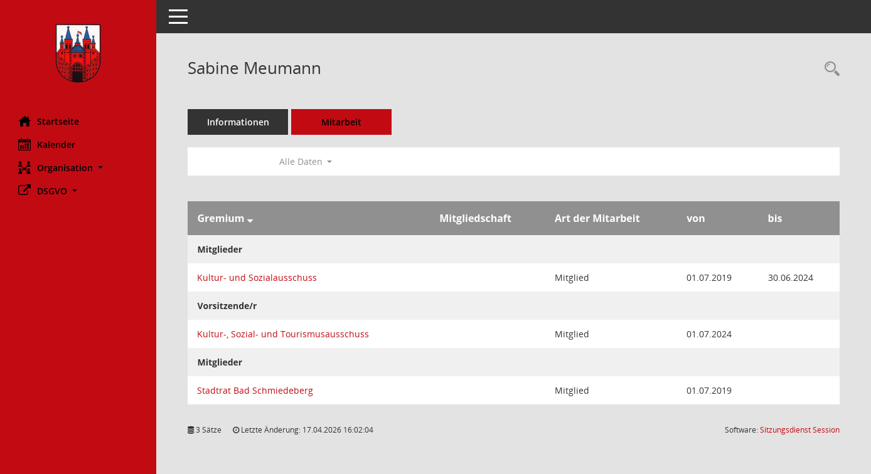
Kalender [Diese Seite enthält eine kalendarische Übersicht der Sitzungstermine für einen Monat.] (47, 144)
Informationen (239, 122)
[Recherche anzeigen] (829, 69)
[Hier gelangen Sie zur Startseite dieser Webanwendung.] (78, 53)
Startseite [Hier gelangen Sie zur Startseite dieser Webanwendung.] (49, 121)
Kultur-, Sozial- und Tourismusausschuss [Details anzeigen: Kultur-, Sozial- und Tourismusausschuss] (284, 334)
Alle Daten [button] (306, 161)
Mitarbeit (342, 122)
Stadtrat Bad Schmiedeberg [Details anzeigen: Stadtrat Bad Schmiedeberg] (256, 390)
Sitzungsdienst (800, 429)
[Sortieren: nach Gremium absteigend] (250, 218)
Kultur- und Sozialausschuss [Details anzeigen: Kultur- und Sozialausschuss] (258, 277)
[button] (78, 167)
